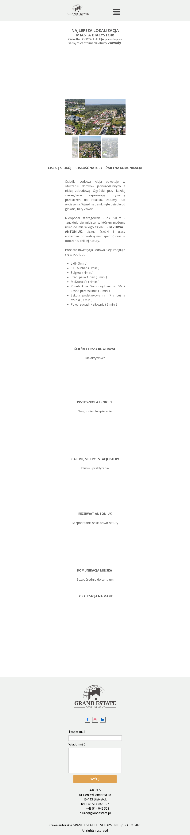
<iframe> (95, 639)
